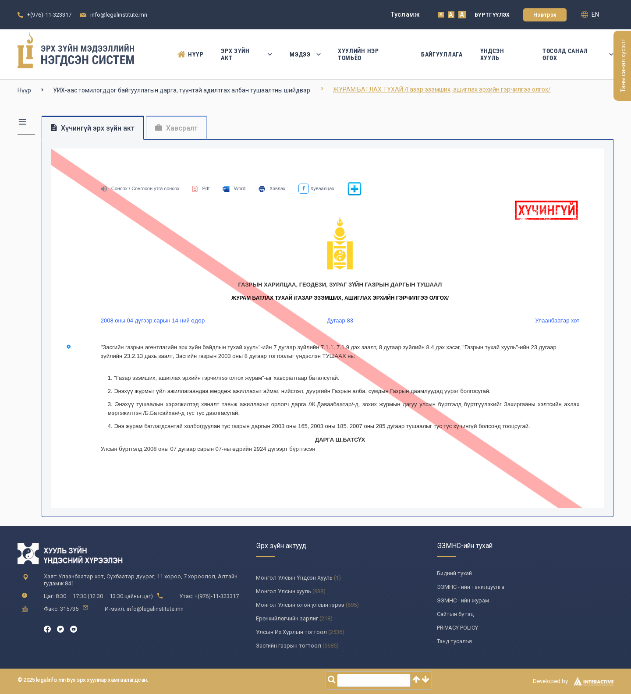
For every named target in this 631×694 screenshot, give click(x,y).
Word (234, 188)
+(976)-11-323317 (49, 14)
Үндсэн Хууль (492, 54)
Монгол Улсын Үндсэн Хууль (294, 577)
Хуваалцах (316, 188)
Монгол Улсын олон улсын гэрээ (300, 605)
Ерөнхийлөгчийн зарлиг (287, 618)
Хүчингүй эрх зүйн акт (93, 128)
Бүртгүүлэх (492, 15)
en (590, 14)
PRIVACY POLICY (457, 627)
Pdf (200, 188)
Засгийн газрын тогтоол (288, 645)
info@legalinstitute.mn (118, 14)
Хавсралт (176, 128)
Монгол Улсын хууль (283, 591)
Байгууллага (442, 54)
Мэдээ (305, 54)
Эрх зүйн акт (246, 54)
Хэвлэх (272, 188)
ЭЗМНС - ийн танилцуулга (470, 587)
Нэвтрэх (545, 15)
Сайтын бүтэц (455, 614)
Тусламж (405, 14)
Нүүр (190, 54)
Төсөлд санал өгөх (577, 54)
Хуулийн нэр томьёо (358, 54)
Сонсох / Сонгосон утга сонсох (140, 188)
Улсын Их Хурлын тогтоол (291, 632)
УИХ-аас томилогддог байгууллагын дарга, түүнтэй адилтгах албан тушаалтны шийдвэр (181, 90)
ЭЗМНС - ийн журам (463, 600)
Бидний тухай (454, 573)
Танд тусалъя (454, 641)
